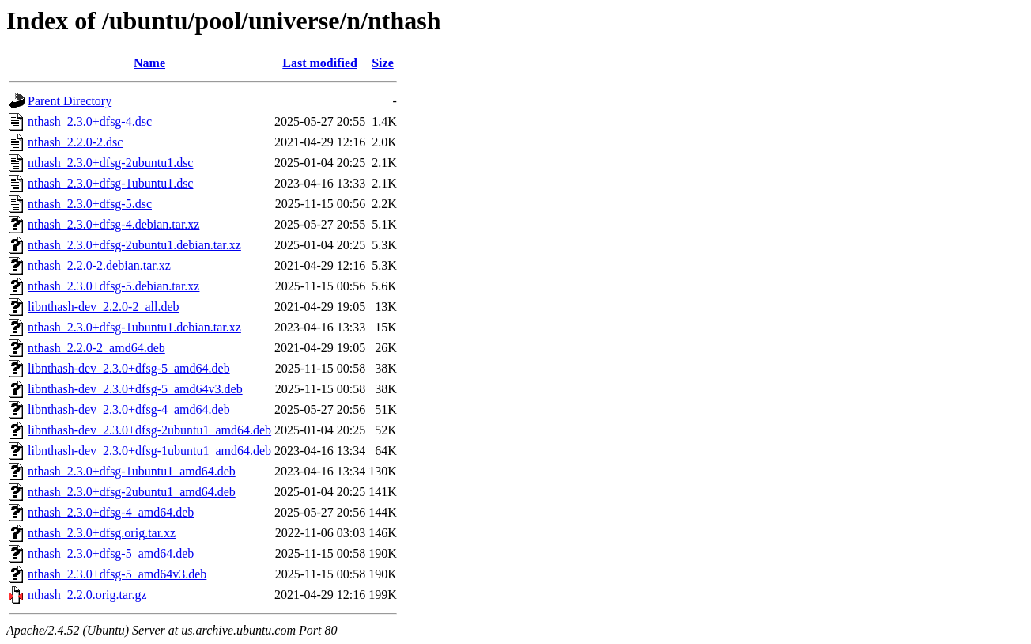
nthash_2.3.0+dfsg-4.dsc (90, 121)
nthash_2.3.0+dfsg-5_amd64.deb (111, 553)
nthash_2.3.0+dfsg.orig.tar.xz (102, 533)
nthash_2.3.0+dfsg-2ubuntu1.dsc (110, 162)
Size (383, 63)
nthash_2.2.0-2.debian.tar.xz (99, 265)
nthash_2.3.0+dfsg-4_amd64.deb (111, 512)
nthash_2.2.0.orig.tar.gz (87, 594)
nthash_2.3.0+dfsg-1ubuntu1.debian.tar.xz (134, 327)
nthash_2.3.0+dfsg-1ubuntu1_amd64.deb (132, 471)
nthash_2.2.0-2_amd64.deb (96, 347)
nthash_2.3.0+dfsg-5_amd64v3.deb (117, 574)
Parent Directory (69, 101)
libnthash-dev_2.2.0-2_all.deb (103, 306)
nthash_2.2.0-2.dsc (75, 142)
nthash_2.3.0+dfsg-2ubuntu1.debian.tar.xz (134, 245)
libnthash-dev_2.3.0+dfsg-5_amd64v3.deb (135, 389)
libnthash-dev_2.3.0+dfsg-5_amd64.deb (129, 368)
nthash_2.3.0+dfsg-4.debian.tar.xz (113, 224)
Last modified (319, 63)
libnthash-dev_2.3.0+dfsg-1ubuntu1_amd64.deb (149, 450)
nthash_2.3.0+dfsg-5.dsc (90, 203)
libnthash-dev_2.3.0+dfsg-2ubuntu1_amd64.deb (149, 430)
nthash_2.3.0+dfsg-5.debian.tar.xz (113, 286)
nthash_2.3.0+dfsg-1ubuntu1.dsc (110, 183)
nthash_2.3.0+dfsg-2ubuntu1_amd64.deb (132, 491)
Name (149, 63)
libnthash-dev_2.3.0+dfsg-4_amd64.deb (129, 409)
